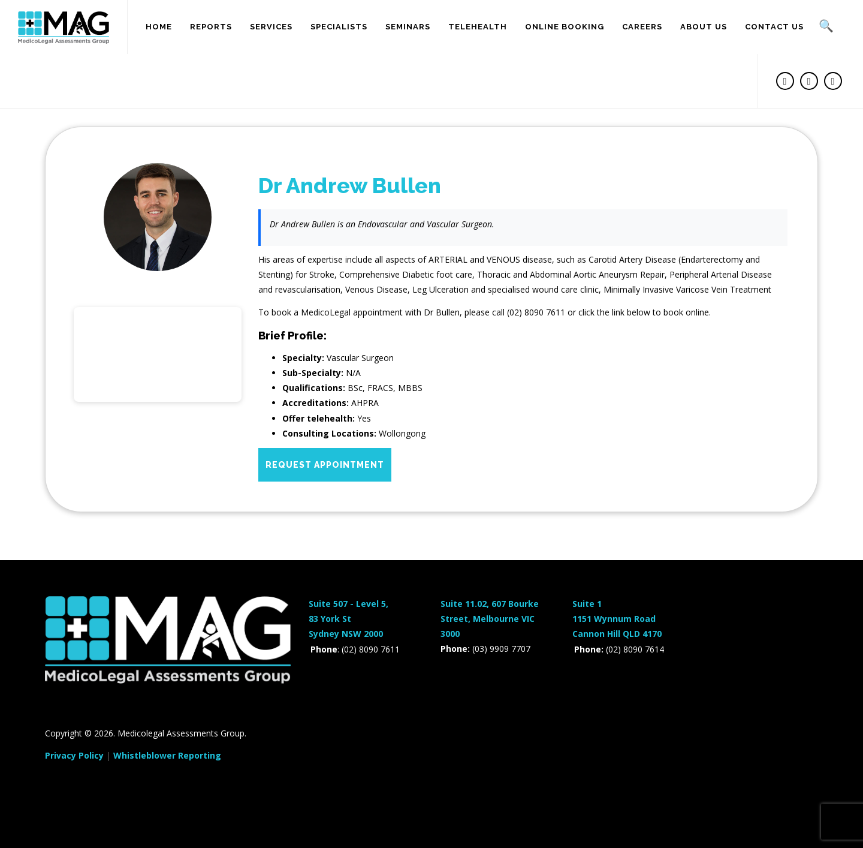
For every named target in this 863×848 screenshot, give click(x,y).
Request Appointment (324, 465)
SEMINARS (407, 26)
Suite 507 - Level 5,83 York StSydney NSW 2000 (348, 618)
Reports (211, 26)
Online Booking (564, 26)
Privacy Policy (74, 755)
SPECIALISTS (338, 26)
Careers (642, 26)
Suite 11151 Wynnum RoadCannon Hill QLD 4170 (617, 618)
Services (271, 26)
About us (703, 26)
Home (159, 26)
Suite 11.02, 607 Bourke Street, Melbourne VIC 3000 (489, 618)
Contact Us (774, 26)
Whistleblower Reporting (167, 755)
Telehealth (477, 26)
